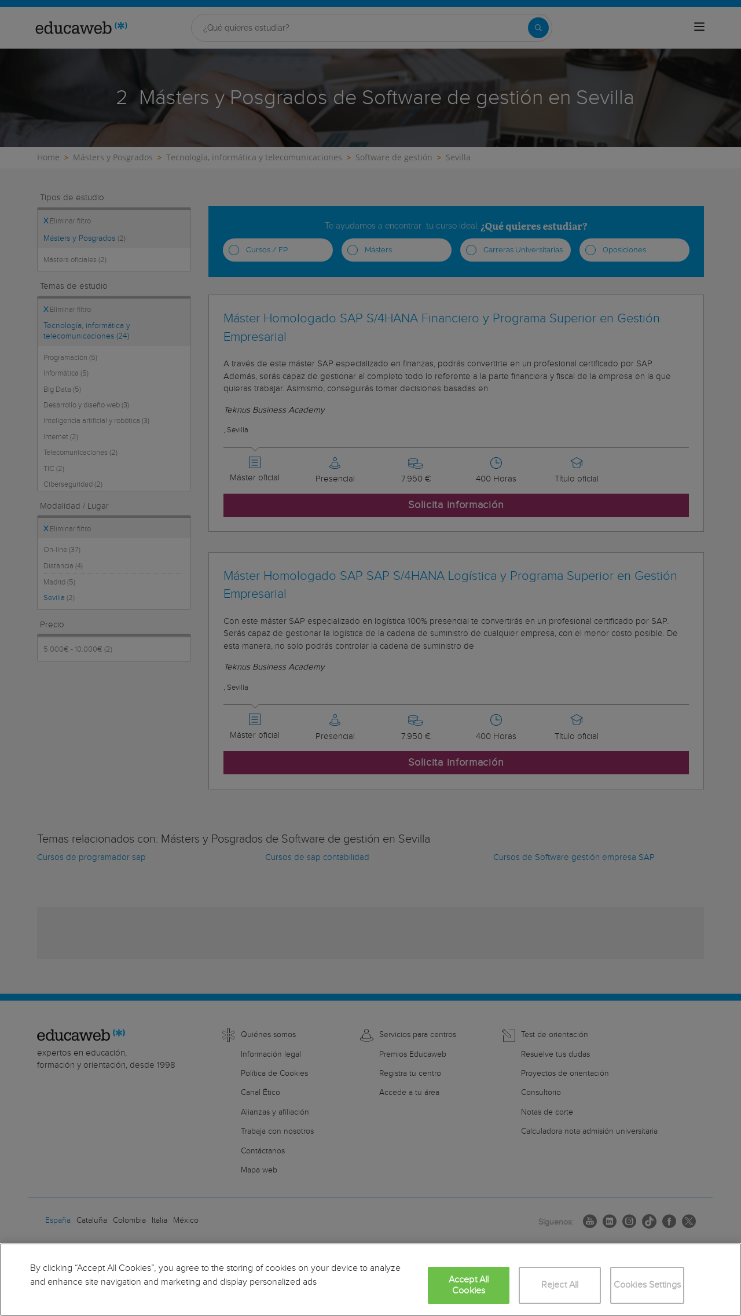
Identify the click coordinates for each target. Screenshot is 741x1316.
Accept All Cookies (469, 1285)
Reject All (560, 1285)
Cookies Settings (647, 1285)
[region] (370, 1279)
